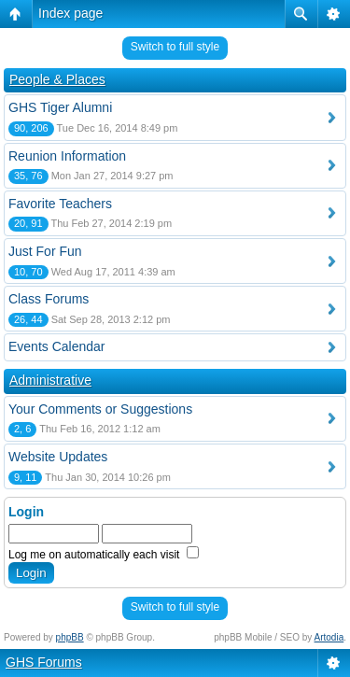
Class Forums (48, 298)
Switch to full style (175, 46)
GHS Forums (44, 662)
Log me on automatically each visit (103, 554)
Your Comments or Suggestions (100, 409)
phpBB (70, 637)
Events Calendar (56, 346)
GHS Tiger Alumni (60, 107)
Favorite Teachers (60, 203)
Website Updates (57, 456)
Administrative (50, 380)
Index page (70, 13)
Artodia (329, 637)
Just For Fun (45, 251)
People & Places (57, 79)
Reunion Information (67, 155)
